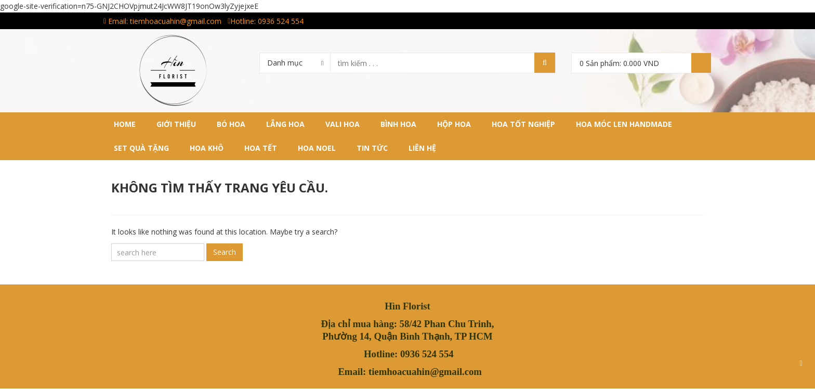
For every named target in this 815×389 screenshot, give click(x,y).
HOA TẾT (260, 148)
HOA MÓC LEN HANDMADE (624, 124)
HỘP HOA (454, 124)
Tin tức (372, 148)
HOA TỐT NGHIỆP (523, 124)
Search (224, 252)
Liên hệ (422, 148)
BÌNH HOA (398, 124)
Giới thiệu (176, 124)
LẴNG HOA (285, 124)
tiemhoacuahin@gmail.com (175, 21)
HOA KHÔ (207, 148)
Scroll (801, 363)
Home (125, 124)
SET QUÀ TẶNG (141, 148)
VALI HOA (342, 124)
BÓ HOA (231, 124)
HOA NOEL (317, 148)
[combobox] (295, 62)
